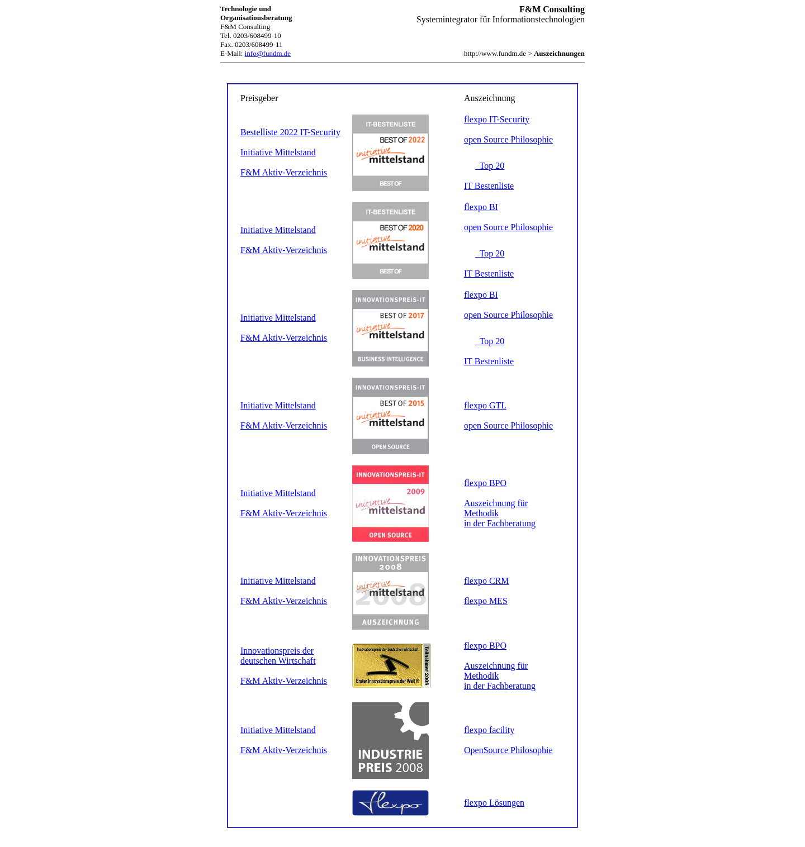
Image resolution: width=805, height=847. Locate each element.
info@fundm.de (268, 53)
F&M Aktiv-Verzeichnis (283, 172)
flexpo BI (481, 207)
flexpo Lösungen (494, 802)
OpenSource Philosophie (508, 750)
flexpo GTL (485, 405)
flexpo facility (489, 730)
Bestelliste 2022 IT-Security (290, 132)
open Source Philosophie (508, 139)
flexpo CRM (486, 581)
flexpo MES (486, 601)
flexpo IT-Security (496, 119)
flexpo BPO (485, 483)
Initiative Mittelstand (278, 152)
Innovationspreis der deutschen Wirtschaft (278, 655)
